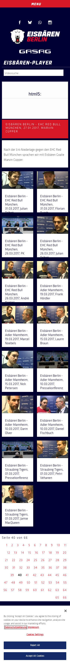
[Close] (65, 611)
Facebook (20, 22)
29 (65, 560)
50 (28, 582)
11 (65, 545)
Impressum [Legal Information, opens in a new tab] (33, 627)
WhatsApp (40, 22)
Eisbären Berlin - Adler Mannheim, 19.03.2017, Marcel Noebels (17, 337)
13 (15, 553)
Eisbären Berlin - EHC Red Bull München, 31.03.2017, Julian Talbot (16, 204)
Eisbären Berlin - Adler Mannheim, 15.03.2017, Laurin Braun (52, 337)
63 (57, 590)
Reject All (35, 645)
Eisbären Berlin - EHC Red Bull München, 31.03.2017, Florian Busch (52, 204)
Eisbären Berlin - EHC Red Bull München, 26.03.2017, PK (16, 247)
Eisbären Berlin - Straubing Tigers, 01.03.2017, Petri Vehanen (51, 471)
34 (35, 568)
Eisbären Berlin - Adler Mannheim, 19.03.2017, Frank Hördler (51, 292)
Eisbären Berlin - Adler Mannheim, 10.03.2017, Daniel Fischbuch (52, 426)
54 (57, 582)
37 (57, 568)
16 (36, 553)
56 (5, 590)
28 (57, 560)
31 (13, 568)
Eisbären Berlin (35, 36)
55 (65, 582)
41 (27, 575)
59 (27, 590)
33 (28, 568)
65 (57, 597)
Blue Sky (30, 22)
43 (42, 575)
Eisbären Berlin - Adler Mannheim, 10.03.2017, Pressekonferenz (51, 382)
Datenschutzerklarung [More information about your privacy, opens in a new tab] (16, 627)
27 (50, 560)
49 (21, 582)
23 (21, 560)
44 (50, 575)
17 (43, 553)
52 (43, 582)
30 (6, 568)
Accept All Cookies (35, 655)
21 (6, 560)
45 (57, 575)
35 (43, 568)
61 (42, 590)
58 (20, 590)
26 (43, 560)
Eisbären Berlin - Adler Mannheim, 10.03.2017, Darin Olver (16, 426)
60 (35, 590)
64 (65, 590)
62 (50, 590)
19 (57, 553)
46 (65, 575)
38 (65, 568)
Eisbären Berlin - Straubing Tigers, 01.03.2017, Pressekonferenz (16, 471)
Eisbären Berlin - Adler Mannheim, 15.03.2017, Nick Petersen (16, 382)
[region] (35, 634)
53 (50, 582)
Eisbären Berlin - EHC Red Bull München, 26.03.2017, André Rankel (17, 294)
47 (5, 582)
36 (50, 568)
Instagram (50, 22)
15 (29, 553)
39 (12, 575)
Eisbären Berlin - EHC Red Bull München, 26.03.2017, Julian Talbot (51, 249)
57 (12, 590)
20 (65, 553)
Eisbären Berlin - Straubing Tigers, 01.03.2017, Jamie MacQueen (16, 516)
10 (58, 545)
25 (35, 560)
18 (50, 553)
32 (21, 568)
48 (13, 582)
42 (34, 575)
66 (65, 597)
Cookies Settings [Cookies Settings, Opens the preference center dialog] (35, 634)
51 (35, 582)
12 (8, 553)
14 (22, 553)
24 (28, 560)
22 (13, 560)
